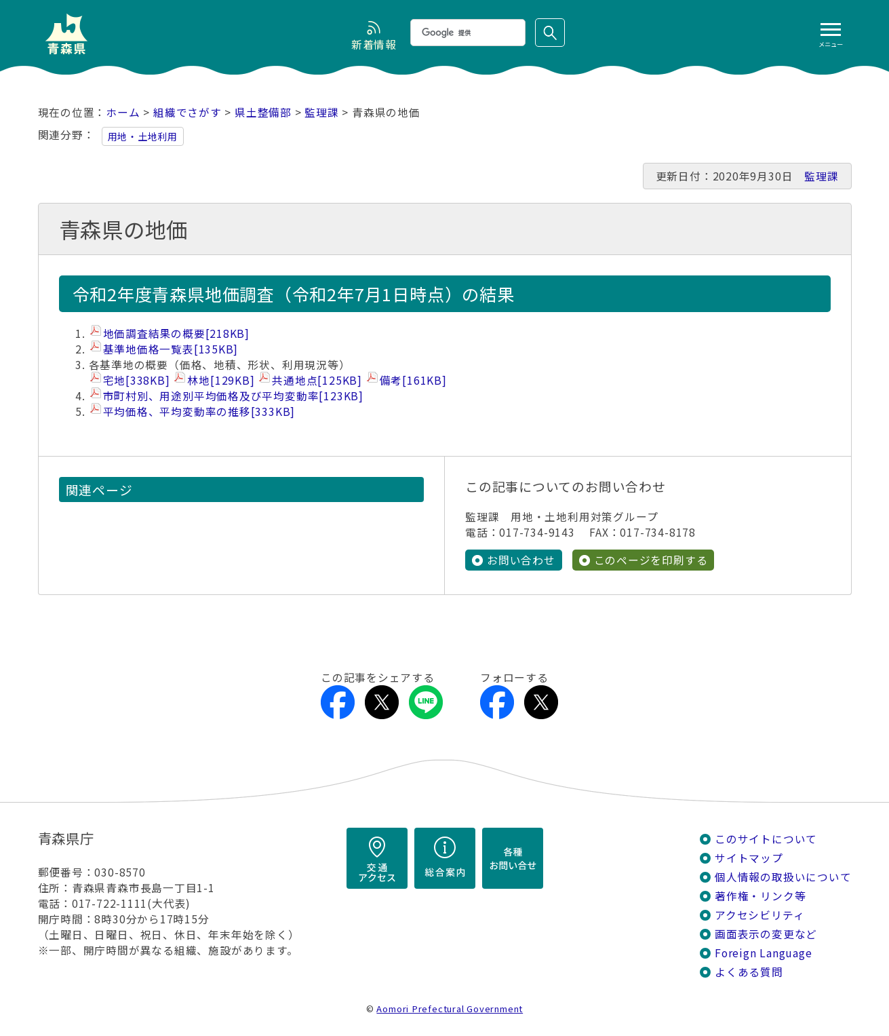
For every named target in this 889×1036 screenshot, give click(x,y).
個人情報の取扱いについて (783, 877)
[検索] (466, 32)
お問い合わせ (521, 560)
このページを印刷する (651, 560)
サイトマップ (749, 858)
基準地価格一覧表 (171, 349)
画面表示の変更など (766, 934)
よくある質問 (749, 972)
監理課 (321, 112)
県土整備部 (263, 112)
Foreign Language (763, 953)
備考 (413, 380)
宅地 (136, 380)
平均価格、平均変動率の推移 (199, 411)
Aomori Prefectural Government (449, 1008)
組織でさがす (187, 112)
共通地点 (317, 380)
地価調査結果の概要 (176, 333)
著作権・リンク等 (760, 896)
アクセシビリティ (759, 915)
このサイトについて (766, 839)
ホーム (123, 112)
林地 (220, 380)
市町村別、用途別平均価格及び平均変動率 (233, 396)
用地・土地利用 (143, 136)
